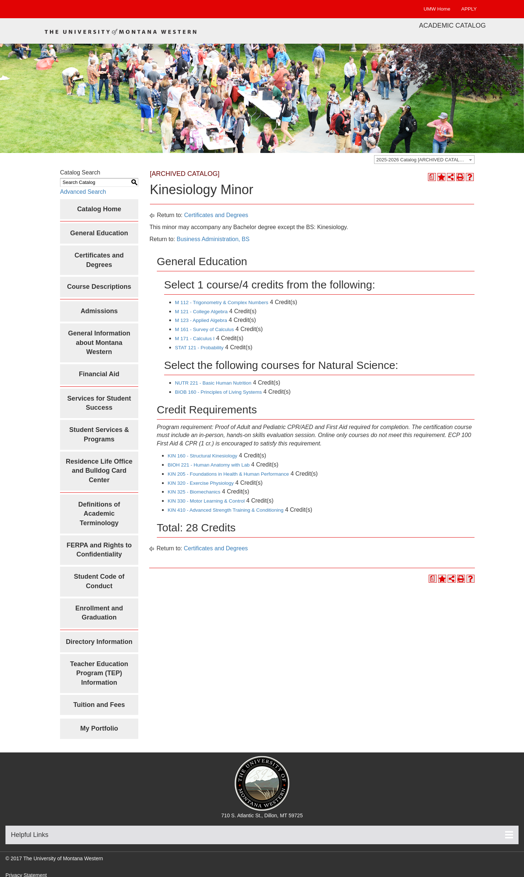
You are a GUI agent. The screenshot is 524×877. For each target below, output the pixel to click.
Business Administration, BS (212, 239)
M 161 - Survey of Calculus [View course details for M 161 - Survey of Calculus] (204, 329)
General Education (99, 233)
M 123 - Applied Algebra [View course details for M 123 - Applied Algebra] (201, 320)
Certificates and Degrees (216, 215)
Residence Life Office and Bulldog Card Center (99, 471)
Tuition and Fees (99, 704)
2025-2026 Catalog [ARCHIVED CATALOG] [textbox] (422, 159)
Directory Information (99, 641)
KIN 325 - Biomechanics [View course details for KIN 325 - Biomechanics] (194, 492)
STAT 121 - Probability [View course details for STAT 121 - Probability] (199, 347)
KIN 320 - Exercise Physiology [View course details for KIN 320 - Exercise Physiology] (201, 483)
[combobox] (424, 159)
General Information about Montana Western (99, 342)
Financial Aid (99, 374)
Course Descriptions (99, 286)
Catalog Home (99, 209)
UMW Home (437, 9)
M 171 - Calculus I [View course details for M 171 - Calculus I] (195, 338)
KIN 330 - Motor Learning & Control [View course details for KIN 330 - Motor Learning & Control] (206, 501)
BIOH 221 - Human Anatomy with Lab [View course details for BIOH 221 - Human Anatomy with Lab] (209, 465)
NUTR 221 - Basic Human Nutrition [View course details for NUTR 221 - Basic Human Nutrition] (213, 383)
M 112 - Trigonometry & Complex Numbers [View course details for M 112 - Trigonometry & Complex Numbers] (222, 302)
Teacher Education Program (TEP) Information (99, 673)
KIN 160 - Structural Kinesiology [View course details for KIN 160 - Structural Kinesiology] (202, 456)
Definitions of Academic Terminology (99, 514)
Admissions (99, 311)
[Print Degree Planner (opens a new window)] (432, 177)
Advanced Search (83, 192)
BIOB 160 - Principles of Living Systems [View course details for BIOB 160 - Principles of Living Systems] (218, 392)
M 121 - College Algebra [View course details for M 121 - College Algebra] (201, 311)
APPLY (469, 9)
